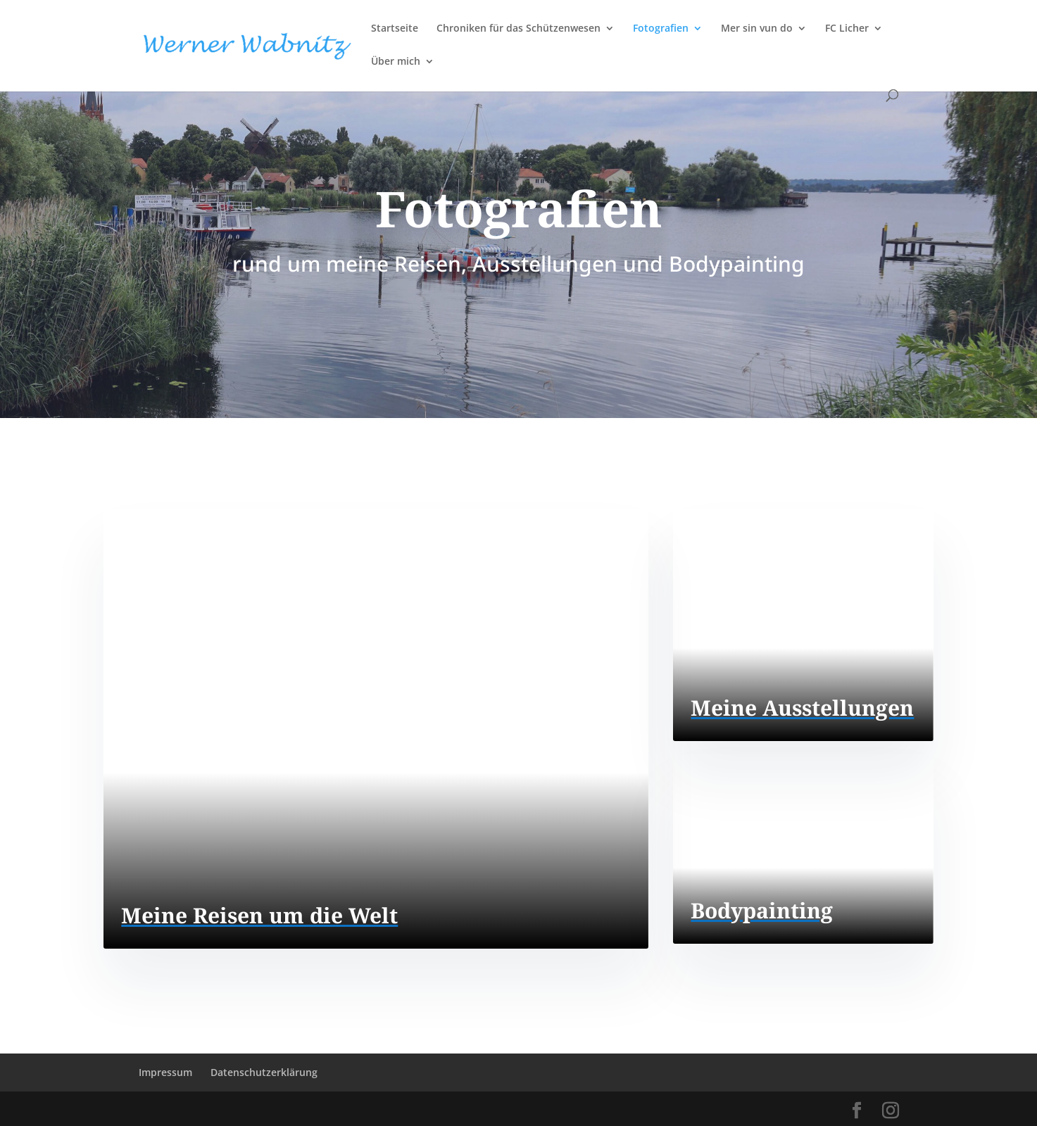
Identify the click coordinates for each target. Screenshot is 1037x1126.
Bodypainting (762, 910)
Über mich (395, 62)
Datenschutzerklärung (264, 1072)
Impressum (165, 1072)
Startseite (394, 28)
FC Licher (847, 28)
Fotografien (661, 28)
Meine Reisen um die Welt (259, 915)
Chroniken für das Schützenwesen (518, 28)
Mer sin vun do (757, 28)
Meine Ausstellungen (802, 707)
